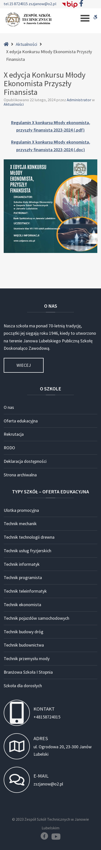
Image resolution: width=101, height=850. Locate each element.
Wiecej (24, 365)
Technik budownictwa (24, 645)
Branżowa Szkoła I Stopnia (28, 672)
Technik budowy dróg (23, 631)
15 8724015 (19, 3)
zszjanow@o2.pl (42, 3)
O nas (9, 407)
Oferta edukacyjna (21, 421)
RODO (9, 447)
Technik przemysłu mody (27, 658)
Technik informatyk (22, 564)
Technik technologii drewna (29, 537)
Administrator (79, 99)
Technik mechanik (20, 523)
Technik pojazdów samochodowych (36, 618)
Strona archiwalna (20, 475)
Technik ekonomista (22, 604)
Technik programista (23, 577)
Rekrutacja (14, 434)
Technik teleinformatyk (25, 591)
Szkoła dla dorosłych (23, 685)
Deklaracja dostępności (25, 461)
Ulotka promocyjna (21, 510)
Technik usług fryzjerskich (27, 550)
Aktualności (26, 44)
